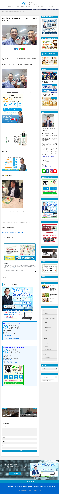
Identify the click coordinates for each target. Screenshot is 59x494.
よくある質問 (46, 322)
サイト (3, 445)
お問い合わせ (53, 6)
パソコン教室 (46, 343)
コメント (4, 426)
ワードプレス (44, 380)
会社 (44, 310)
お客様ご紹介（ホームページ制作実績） (49, 319)
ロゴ (49, 380)
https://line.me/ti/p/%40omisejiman (13, 338)
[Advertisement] (11, 396)
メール (3, 441)
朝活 (44, 351)
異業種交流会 (46, 346)
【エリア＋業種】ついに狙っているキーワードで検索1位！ (49, 82)
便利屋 (45, 354)
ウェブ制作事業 (8, 6)
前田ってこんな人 (47, 357)
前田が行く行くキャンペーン (30, 6)
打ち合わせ (45, 341)
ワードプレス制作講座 (15, 6)
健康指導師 (12, 24)
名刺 (15, 24)
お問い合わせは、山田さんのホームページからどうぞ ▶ (12, 232)
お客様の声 (22, 6)
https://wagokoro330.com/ (12, 92)
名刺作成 (22, 24)
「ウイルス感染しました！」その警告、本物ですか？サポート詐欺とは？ (53, 289)
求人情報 (48, 6)
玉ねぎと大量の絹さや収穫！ (53, 295)
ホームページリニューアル (50, 379)
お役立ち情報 (46, 313)
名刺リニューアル (18, 24)
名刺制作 (6, 11)
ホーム (3, 6)
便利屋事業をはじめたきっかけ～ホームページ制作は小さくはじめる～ (49, 95)
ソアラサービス (5, 24)
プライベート (46, 359)
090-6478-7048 (8, 335)
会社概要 (37, 6)
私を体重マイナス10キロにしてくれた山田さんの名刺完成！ (17, 11)
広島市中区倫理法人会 (47, 349)
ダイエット (9, 24)
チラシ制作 (45, 335)
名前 (3, 437)
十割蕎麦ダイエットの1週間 (53, 301)
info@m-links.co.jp (9, 337)
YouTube (45, 338)
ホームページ (44, 379)
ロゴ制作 (45, 330)
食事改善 (28, 24)
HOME (3, 11)
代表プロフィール (43, 6)
